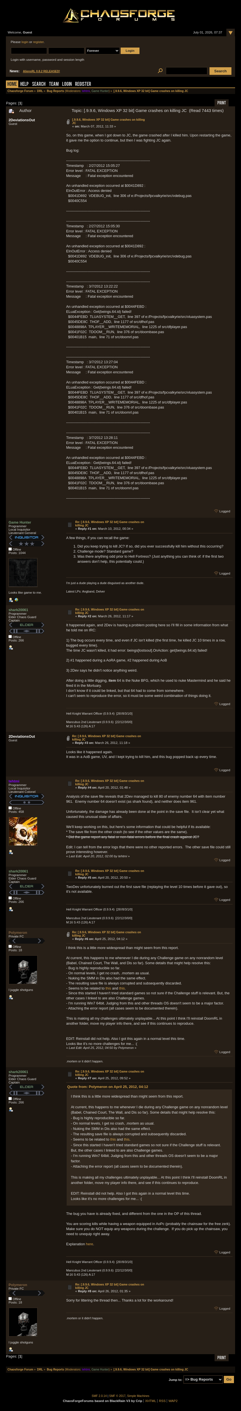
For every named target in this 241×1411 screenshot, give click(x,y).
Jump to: (176, 1379)
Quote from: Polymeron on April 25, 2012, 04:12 (107, 1087)
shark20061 (18, 610)
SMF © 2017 (117, 1395)
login (25, 42)
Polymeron (17, 932)
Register (83, 84)
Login (67, 84)
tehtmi (86, 91)
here (89, 1244)
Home (12, 84)
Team (54, 84)
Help (24, 84)
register (38, 42)
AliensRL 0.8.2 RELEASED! (41, 71)
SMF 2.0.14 (99, 1395)
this (108, 988)
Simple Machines (138, 1395)
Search (39, 84)
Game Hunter (100, 91)
